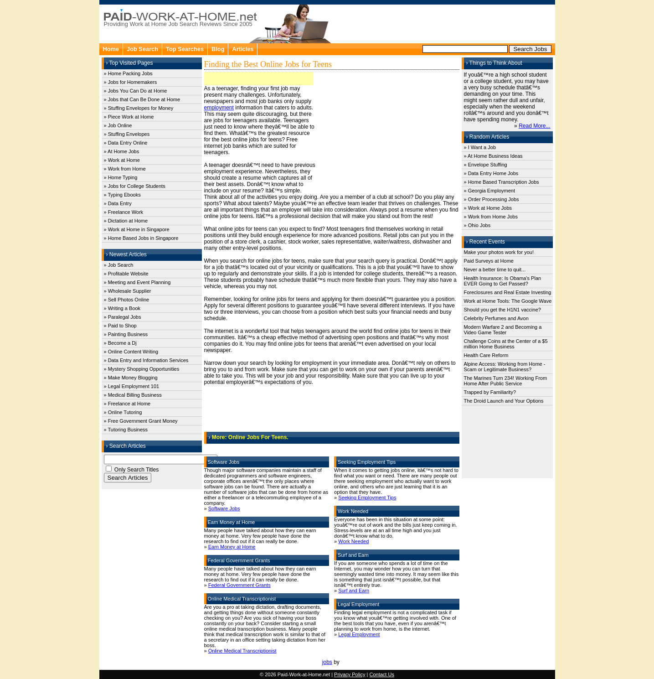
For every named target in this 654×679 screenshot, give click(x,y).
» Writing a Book (122, 308)
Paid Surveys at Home (489, 261)
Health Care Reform (486, 355)
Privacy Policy (349, 674)
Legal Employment (359, 634)
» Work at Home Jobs (488, 208)
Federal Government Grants (239, 585)
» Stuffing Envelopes (127, 134)
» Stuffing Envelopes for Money (139, 108)
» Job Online (118, 125)
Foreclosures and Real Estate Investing (507, 292)
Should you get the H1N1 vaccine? (502, 309)
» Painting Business (126, 334)
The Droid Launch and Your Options (504, 401)
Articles (242, 49)
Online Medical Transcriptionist (242, 650)
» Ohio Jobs (477, 225)
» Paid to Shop (120, 325)
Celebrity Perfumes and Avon (496, 318)
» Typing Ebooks (122, 194)
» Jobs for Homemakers (130, 82)
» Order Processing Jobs (491, 199)
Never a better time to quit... (495, 269)
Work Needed (353, 541)
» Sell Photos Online (126, 299)
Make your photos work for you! (499, 252)
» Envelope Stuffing (485, 164)
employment (219, 107)
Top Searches (185, 49)
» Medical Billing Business (133, 395)
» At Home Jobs (121, 151)
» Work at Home (122, 160)
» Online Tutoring (123, 412)
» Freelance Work (124, 212)
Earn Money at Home (232, 546)
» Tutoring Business (126, 429)
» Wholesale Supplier (127, 291)
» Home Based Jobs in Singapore (141, 238)
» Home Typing (121, 177)
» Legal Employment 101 (132, 386)
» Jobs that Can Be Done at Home (142, 99)
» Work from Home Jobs (491, 216)
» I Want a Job (480, 147)
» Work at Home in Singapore (137, 229)
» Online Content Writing (131, 351)
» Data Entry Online (126, 142)
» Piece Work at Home (129, 116)
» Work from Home (125, 168)
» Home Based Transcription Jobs (501, 182)
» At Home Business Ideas (493, 156)
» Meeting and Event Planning (137, 282)
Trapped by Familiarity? (490, 392)
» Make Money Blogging (131, 377)
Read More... (534, 126)
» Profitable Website (126, 273)
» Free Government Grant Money (141, 421)
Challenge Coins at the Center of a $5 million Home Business (506, 343)
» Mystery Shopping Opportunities (142, 369)
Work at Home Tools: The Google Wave (508, 301)
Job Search (142, 49)
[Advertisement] (444, 22)
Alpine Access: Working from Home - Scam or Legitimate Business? (505, 366)
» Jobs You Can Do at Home (135, 90)
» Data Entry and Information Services (146, 360)
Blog (217, 49)
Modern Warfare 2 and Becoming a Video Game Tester (503, 329)
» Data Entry (118, 203)
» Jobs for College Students (134, 186)
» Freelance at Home (127, 403)
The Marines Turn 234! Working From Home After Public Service (505, 380)
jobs (327, 662)
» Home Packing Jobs (128, 73)
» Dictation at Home (126, 220)
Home (111, 49)
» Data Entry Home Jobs (491, 173)
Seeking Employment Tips (367, 497)
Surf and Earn (353, 590)
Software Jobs (224, 508)
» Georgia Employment (489, 190)
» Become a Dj (120, 343)
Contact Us (382, 674)
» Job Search (119, 265)
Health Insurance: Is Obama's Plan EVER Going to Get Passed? (502, 280)
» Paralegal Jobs (122, 317)
